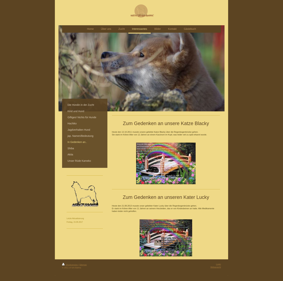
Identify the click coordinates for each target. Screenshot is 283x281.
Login (218, 264)
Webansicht (215, 267)
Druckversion (70, 265)
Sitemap (83, 265)
